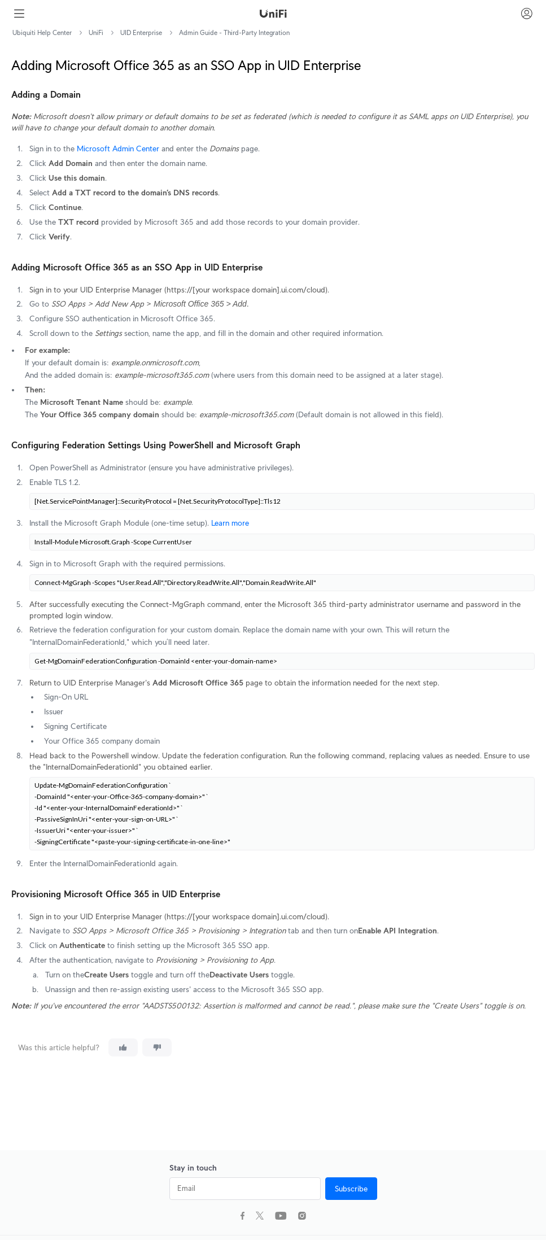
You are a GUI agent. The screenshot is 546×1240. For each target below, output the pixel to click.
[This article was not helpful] (157, 1047)
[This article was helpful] (123, 1047)
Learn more (230, 522)
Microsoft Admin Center (118, 148)
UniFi (96, 32)
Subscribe (351, 1188)
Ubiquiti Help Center (42, 32)
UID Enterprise (141, 32)
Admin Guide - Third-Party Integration (234, 32)
